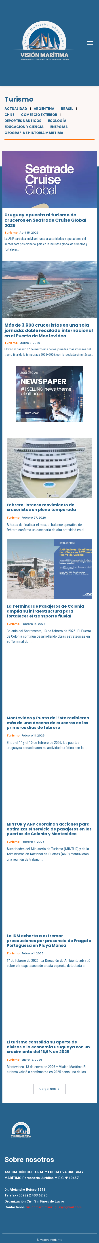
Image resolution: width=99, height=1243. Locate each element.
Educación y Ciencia (23, 127)
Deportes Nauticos (22, 121)
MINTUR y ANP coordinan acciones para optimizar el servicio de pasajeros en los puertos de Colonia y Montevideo (49, 828)
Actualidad (15, 109)
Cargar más (49, 1089)
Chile (8, 115)
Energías (58, 127)
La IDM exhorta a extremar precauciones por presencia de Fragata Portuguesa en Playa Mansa (49, 940)
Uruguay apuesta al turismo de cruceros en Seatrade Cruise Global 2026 (45, 220)
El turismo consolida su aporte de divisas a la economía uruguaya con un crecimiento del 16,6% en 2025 (48, 1046)
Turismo (11, 232)
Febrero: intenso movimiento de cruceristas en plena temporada (41, 507)
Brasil (66, 109)
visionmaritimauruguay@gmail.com (54, 1207)
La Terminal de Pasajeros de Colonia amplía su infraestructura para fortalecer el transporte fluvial (45, 611)
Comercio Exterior (38, 115)
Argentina (43, 109)
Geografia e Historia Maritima (33, 133)
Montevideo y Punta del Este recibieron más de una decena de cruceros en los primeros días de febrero (48, 722)
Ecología (56, 121)
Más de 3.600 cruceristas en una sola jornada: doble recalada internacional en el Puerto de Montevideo (48, 330)
